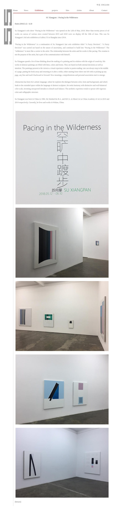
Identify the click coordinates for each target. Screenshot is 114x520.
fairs (67, 10)
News (26, 10)
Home (15, 10)
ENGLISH (105, 5)
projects (55, 10)
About (91, 10)
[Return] (18, 502)
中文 (98, 5)
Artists (79, 10)
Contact (104, 10)
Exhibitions (39, 10)
